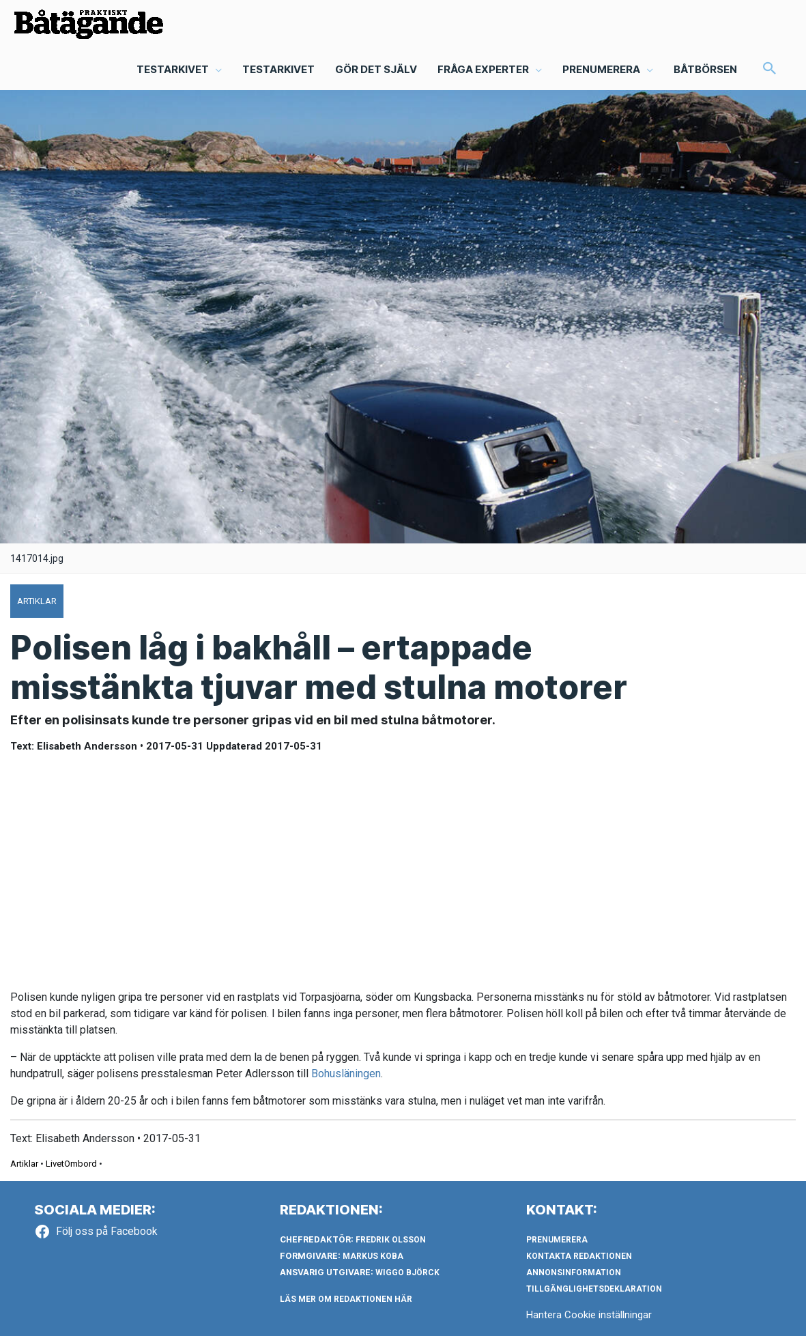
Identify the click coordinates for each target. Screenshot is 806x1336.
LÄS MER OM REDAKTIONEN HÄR (346, 1299)
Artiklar (24, 1164)
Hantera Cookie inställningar (589, 1315)
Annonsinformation (573, 1272)
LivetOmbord (71, 1164)
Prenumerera (557, 1240)
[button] (770, 69)
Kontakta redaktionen (579, 1256)
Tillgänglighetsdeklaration (594, 1289)
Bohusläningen (346, 1073)
